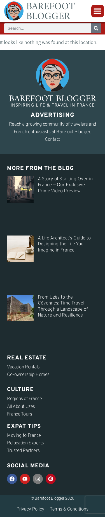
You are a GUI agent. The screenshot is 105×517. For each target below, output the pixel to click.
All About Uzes (21, 407)
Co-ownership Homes (28, 375)
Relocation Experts (25, 443)
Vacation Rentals (23, 367)
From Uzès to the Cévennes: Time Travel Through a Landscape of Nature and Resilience (63, 306)
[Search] (96, 28)
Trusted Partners (23, 451)
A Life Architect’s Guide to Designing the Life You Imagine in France (64, 244)
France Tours (19, 414)
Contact (52, 140)
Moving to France (24, 436)
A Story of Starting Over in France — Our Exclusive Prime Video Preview (65, 185)
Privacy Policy (30, 509)
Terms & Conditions (69, 509)
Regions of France (24, 399)
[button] (97, 11)
